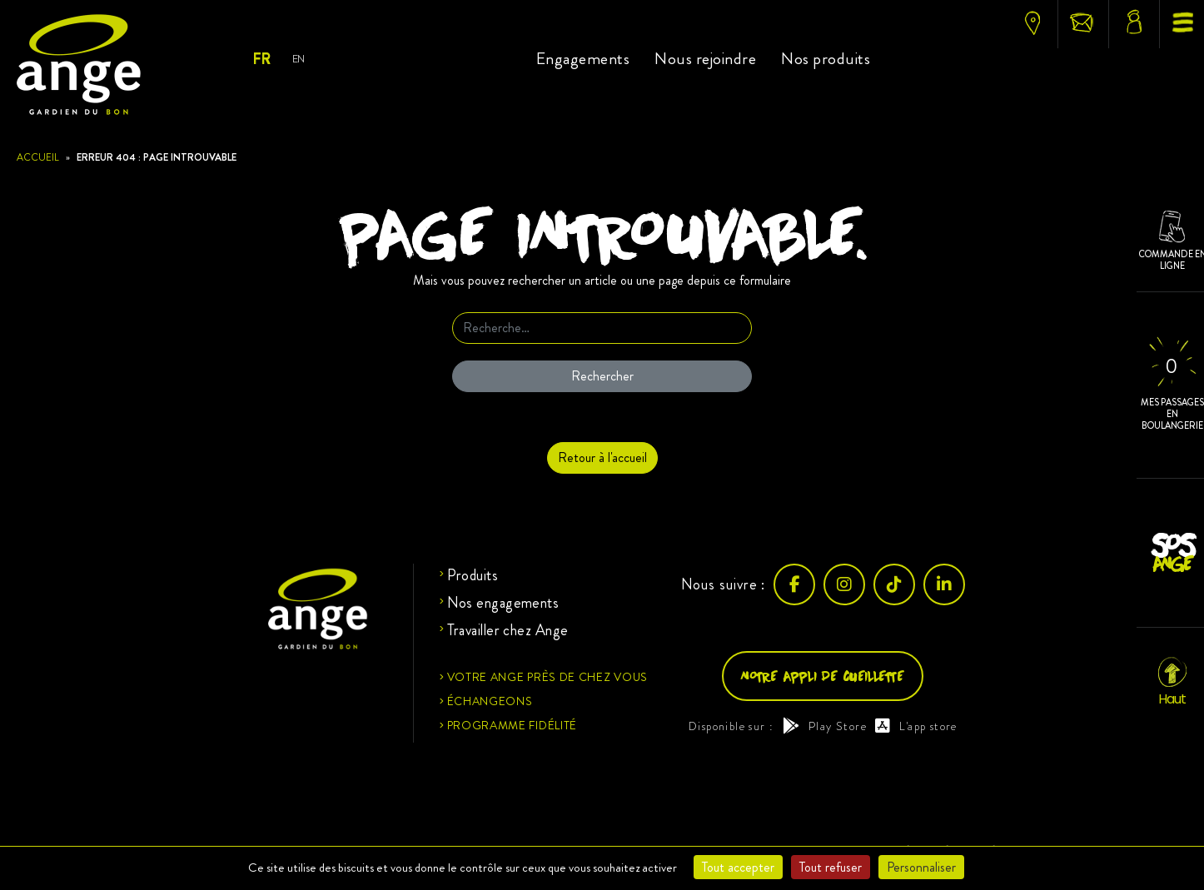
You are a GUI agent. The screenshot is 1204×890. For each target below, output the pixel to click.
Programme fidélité (512, 725)
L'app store (916, 726)
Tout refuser (830, 867)
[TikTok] (894, 584)
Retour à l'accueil (602, 457)
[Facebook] (794, 584)
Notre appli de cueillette (822, 675)
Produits (473, 575)
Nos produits (825, 59)
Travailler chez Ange (508, 630)
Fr (261, 59)
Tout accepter (738, 867)
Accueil (38, 157)
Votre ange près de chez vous (548, 677)
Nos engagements (503, 603)
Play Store (825, 726)
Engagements (583, 59)
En (298, 59)
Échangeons (490, 701)
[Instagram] (844, 584)
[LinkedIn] (944, 584)
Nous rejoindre (705, 59)
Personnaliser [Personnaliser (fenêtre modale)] (921, 867)
